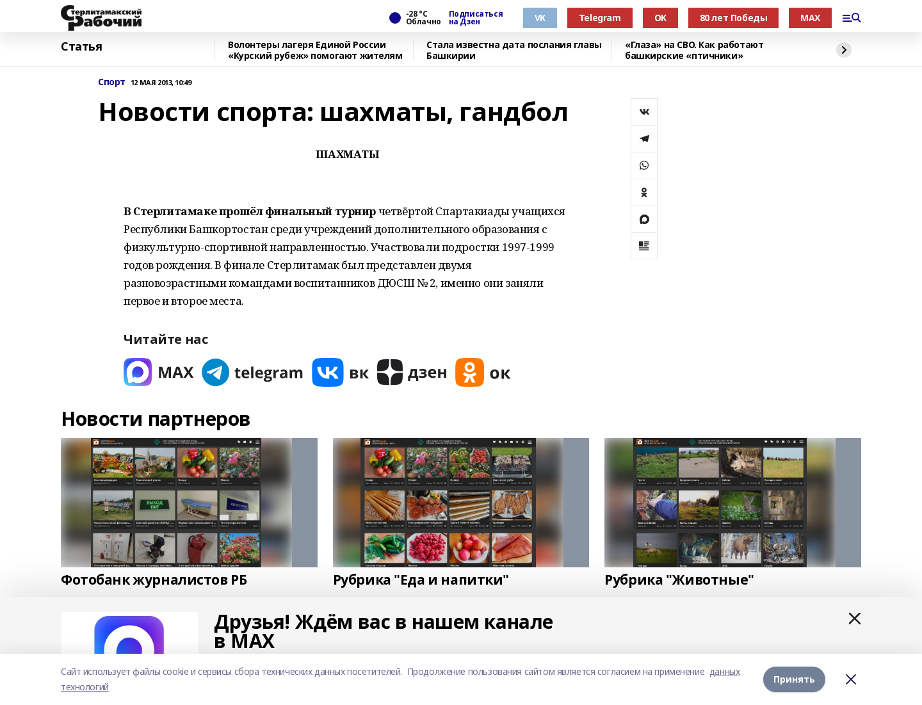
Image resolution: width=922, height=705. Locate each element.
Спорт (111, 82)
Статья (81, 47)
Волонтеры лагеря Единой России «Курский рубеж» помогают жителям (315, 50)
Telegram (600, 18)
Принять (794, 679)
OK (660, 18)
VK (540, 18)
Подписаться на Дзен (476, 18)
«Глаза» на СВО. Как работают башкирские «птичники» (694, 50)
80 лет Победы (734, 18)
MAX (810, 18)
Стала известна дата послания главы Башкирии (514, 50)
